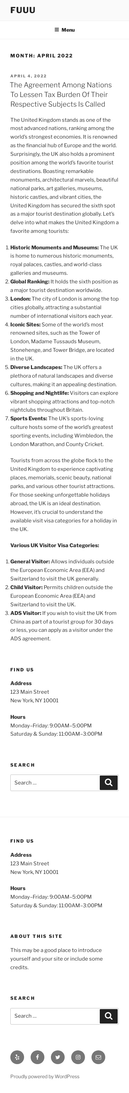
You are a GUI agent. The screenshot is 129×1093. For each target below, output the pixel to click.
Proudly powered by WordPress (44, 1076)
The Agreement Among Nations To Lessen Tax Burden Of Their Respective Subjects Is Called (61, 94)
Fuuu (23, 10)
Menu (64, 30)
